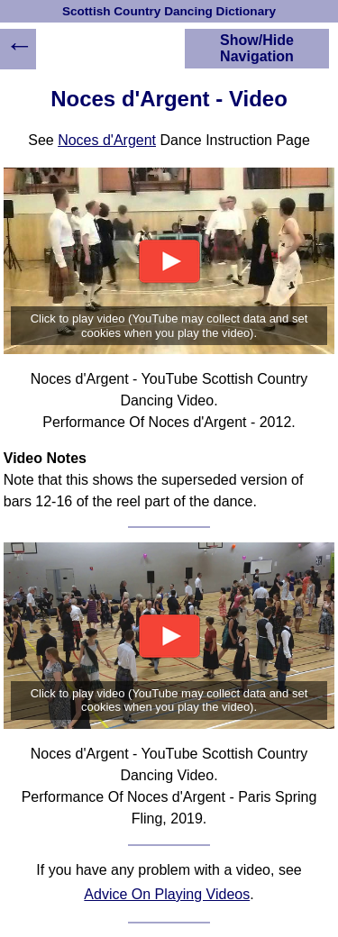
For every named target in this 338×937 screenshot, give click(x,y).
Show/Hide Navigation (257, 48)
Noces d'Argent (107, 140)
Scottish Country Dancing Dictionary (169, 11)
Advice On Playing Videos (167, 894)
